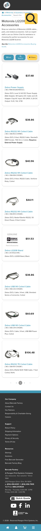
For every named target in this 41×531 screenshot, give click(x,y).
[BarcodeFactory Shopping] (24, 527)
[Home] (3, 12)
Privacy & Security (12, 438)
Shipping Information (13, 431)
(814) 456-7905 (28, 484)
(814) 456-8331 (13, 484)
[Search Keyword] (18, 10)
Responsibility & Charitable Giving (18, 413)
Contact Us (9, 406)
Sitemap (8, 453)
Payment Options (11, 435)
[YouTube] (13, 505)
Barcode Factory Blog (13, 463)
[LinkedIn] (27, 505)
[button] (20, 498)
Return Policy (10, 428)
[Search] (31, 13)
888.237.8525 (18, 487)
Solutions (8, 456)
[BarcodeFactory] (6, 5)
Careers (8, 417)
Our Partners (10, 410)
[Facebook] (20, 505)
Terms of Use (10, 442)
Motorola (9, 12)
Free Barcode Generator (14, 460)
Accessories (6, 15)
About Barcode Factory (14, 403)
